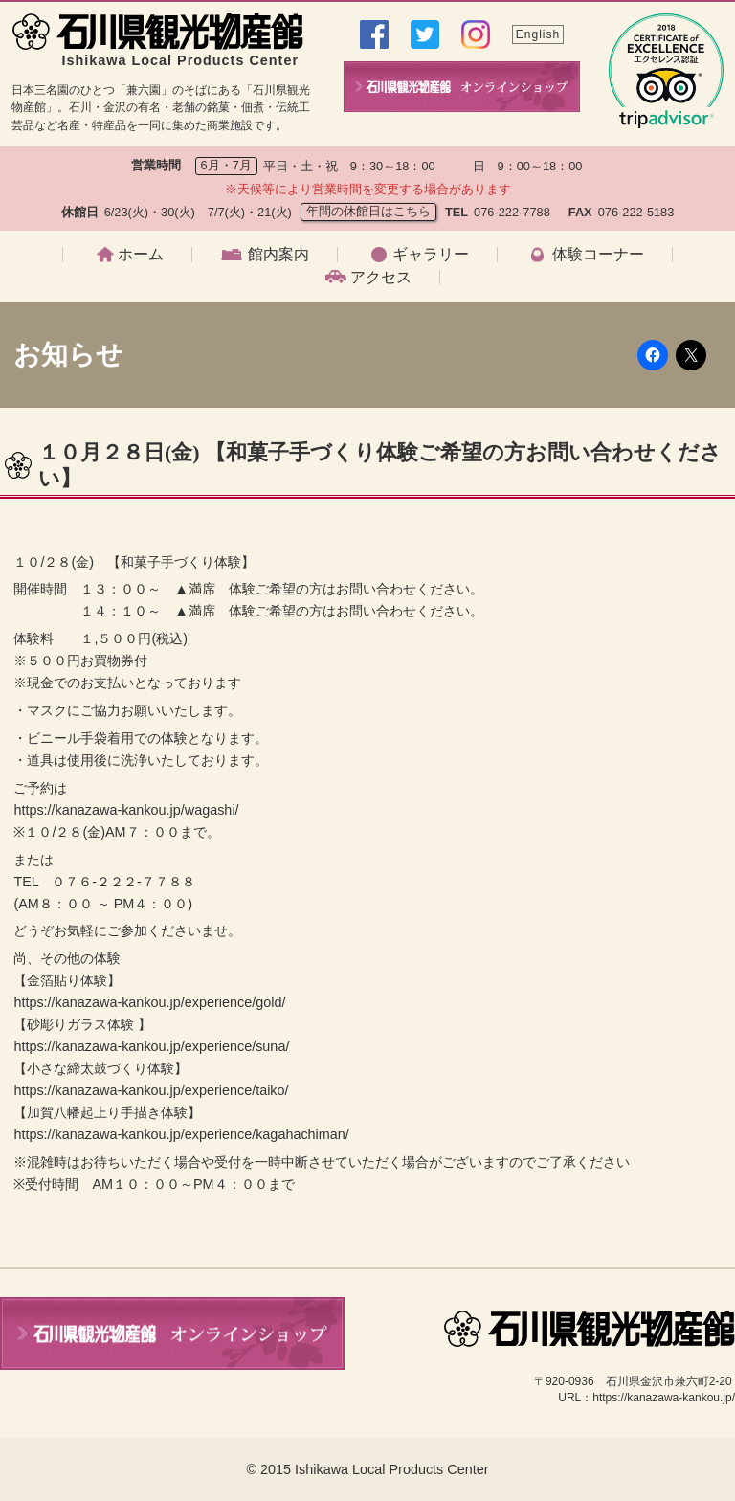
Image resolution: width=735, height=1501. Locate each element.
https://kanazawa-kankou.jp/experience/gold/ (149, 1002)
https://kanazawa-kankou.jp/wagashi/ (125, 810)
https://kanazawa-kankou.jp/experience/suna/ (151, 1046)
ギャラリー (430, 254)
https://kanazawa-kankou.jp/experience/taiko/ (150, 1090)
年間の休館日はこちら (368, 211)
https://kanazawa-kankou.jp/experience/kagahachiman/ (180, 1134)
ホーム (141, 254)
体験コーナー (598, 254)
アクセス (381, 277)
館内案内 (278, 254)
